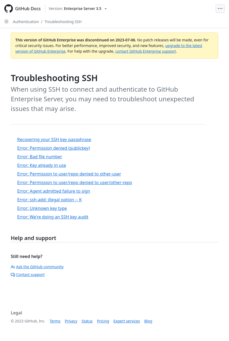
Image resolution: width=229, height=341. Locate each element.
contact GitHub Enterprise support (145, 51)
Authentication (26, 21)
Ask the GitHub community (37, 266)
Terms (55, 321)
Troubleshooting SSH (63, 21)
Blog (148, 321)
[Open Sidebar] (6, 21)
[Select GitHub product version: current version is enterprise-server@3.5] (77, 8)
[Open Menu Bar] (220, 8)
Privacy (71, 321)
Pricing (103, 321)
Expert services (126, 321)
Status (87, 321)
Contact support (28, 274)
